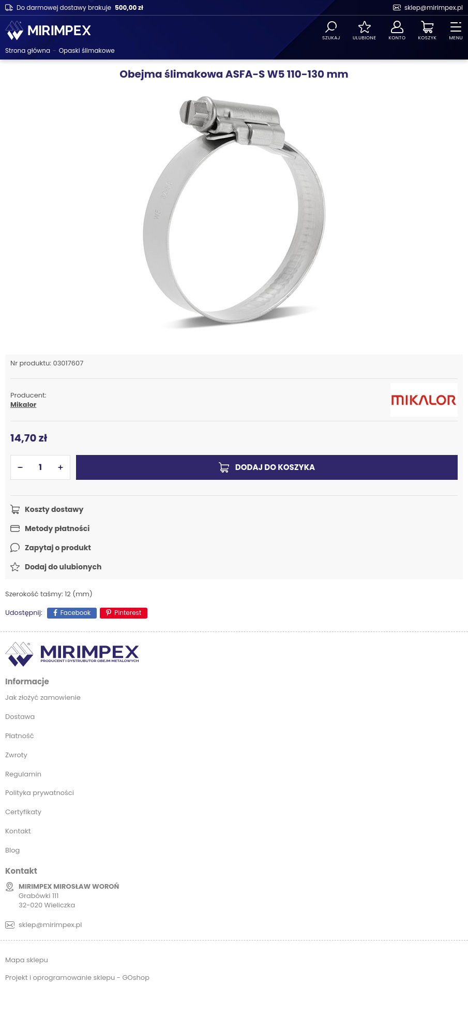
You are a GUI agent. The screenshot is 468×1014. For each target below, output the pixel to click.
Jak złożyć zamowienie (43, 697)
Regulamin (23, 774)
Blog (12, 850)
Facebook (76, 612)
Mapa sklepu (26, 960)
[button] (20, 467)
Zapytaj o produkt (58, 547)
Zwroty (16, 755)
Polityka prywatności (39, 793)
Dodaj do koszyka (275, 467)
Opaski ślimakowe (87, 50)
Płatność (19, 736)
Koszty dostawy (54, 509)
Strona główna (27, 50)
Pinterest (127, 612)
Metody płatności (57, 528)
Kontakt (18, 831)
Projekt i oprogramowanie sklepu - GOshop (77, 977)
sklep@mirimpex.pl (433, 7)
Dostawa (20, 717)
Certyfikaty (23, 812)
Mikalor (23, 404)
